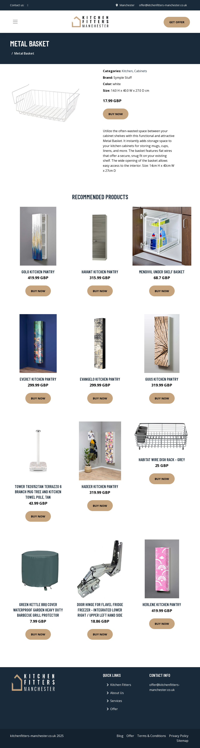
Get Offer (176, 22)
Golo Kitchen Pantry (38, 271)
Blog (120, 736)
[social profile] (28, 5)
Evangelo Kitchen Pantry (100, 379)
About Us (117, 693)
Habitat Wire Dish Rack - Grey (162, 459)
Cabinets (140, 71)
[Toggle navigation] (15, 21)
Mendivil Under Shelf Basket (162, 271)
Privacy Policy (178, 736)
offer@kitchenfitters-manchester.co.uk (163, 5)
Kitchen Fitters (120, 685)
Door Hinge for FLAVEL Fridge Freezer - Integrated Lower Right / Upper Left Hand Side (100, 609)
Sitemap (182, 741)
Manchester (127, 5)
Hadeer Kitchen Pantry (100, 486)
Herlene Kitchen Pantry (162, 604)
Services (116, 701)
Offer (114, 709)
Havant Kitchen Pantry (100, 271)
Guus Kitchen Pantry (161, 379)
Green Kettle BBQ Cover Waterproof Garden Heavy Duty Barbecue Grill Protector (38, 609)
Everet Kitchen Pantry (38, 379)
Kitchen (127, 71)
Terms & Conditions (151, 736)
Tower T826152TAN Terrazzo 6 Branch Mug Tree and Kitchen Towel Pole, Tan (38, 491)
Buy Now (116, 114)
